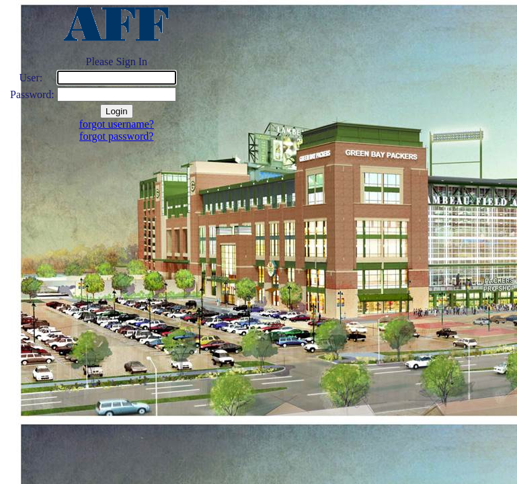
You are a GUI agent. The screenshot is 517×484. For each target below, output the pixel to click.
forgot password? (116, 136)
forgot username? (116, 124)
